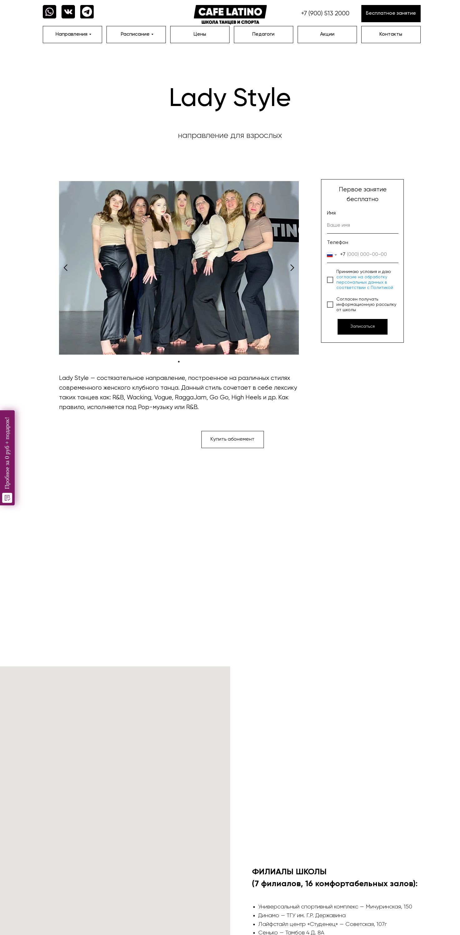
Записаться (362, 326)
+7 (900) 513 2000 (325, 13)
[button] (391, 13)
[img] (230, 15)
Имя (331, 213)
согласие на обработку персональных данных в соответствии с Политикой (364, 282)
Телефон (337, 242)
